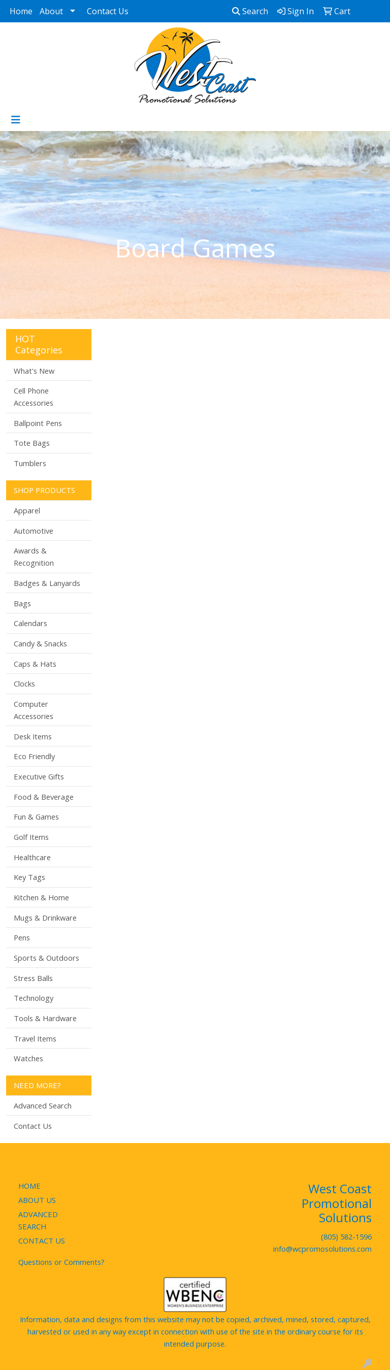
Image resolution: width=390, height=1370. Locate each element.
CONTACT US (41, 1240)
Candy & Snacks (40, 643)
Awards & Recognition (34, 556)
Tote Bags (32, 443)
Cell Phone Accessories (33, 396)
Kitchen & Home (41, 897)
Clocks (24, 683)
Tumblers (30, 463)
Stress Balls (33, 978)
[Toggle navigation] (15, 120)
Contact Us (107, 11)
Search (250, 11)
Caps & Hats (35, 664)
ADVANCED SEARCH (38, 1220)
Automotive (33, 531)
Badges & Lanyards (47, 583)
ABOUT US (37, 1200)
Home (21, 11)
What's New (34, 371)
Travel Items (35, 1038)
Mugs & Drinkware (45, 917)
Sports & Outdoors (46, 958)
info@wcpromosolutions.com (322, 1249)
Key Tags (29, 877)
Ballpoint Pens (38, 423)
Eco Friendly (34, 756)
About (51, 11)
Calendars (30, 623)
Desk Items (33, 736)
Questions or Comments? (61, 1262)
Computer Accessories (33, 710)
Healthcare (32, 857)
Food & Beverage (44, 797)
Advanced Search (43, 1105)
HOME (29, 1186)
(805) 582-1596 (346, 1236)
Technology (33, 998)
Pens (22, 937)
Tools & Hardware (45, 1018)
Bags (22, 603)
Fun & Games (36, 816)
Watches (28, 1058)
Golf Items (31, 837)
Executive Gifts (39, 776)
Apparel (27, 510)
